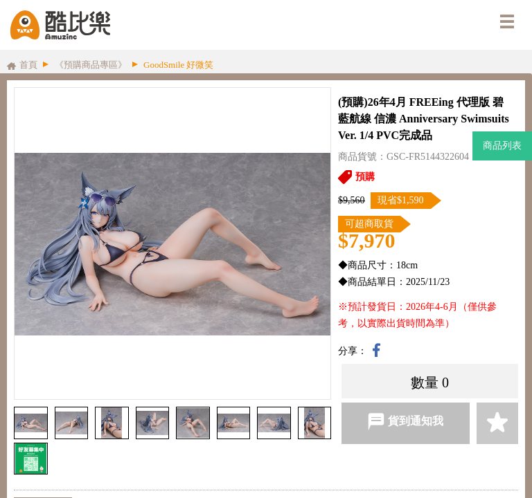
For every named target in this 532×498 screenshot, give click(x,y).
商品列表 (502, 145)
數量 (424, 382)
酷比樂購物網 (60, 24)
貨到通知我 (405, 421)
